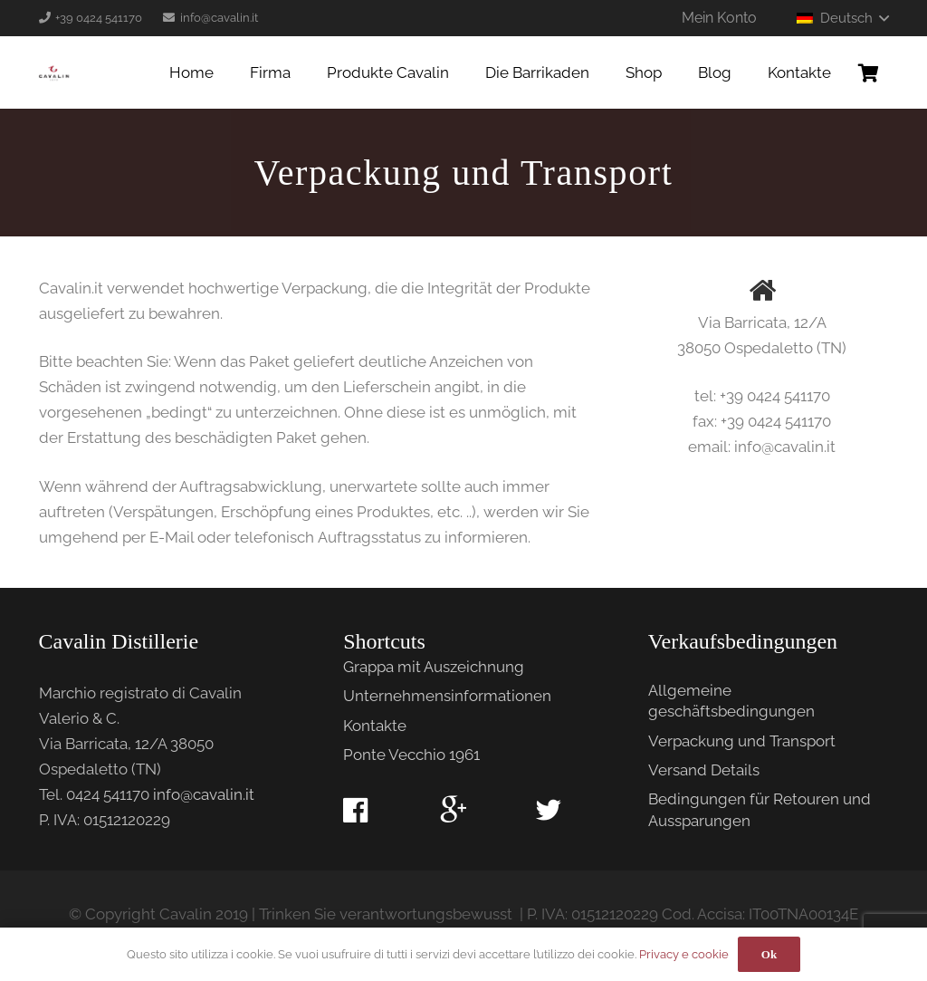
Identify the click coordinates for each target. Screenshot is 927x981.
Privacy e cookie (684, 954)
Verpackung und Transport (742, 741)
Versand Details (704, 770)
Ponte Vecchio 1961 (411, 754)
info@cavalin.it (203, 794)
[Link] (54, 72)
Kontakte (374, 726)
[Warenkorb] (869, 72)
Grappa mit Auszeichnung (433, 667)
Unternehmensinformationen (447, 696)
